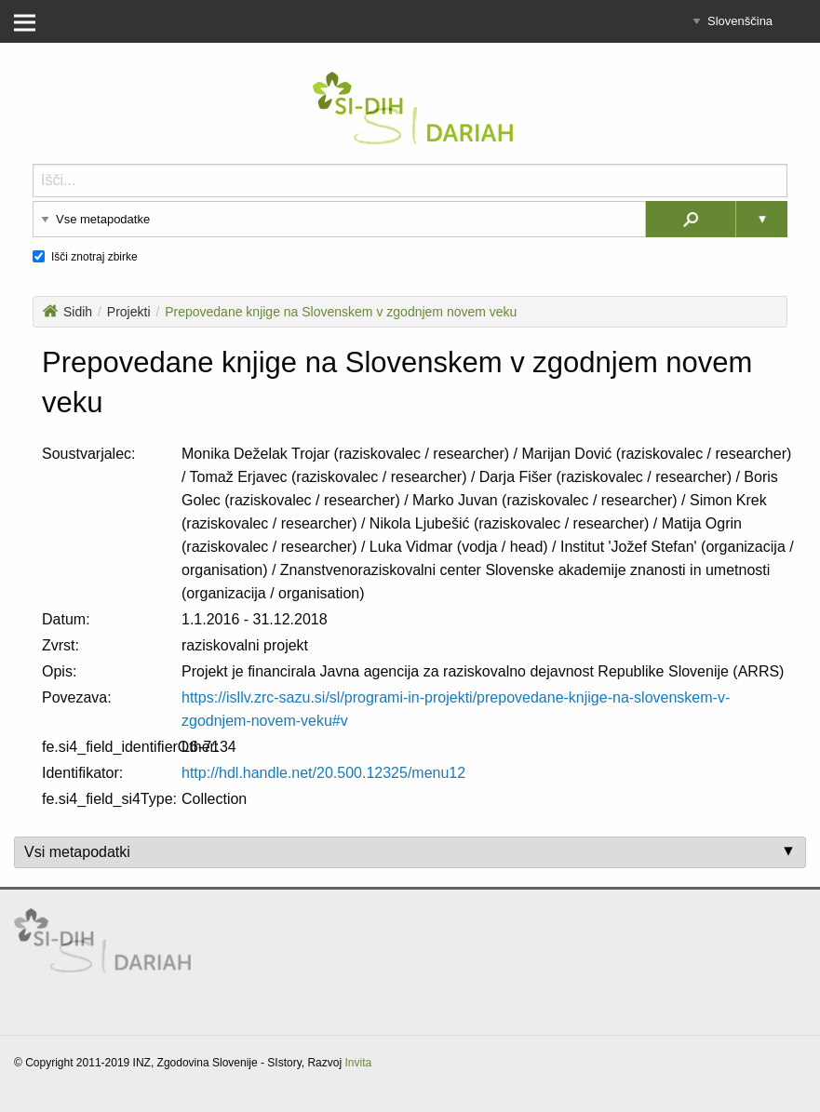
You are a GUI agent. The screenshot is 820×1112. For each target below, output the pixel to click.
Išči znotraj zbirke (94, 256)
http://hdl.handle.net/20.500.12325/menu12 (323, 773)
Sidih (67, 311)
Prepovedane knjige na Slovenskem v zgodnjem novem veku (341, 311)
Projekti (129, 311)
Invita (357, 1062)
